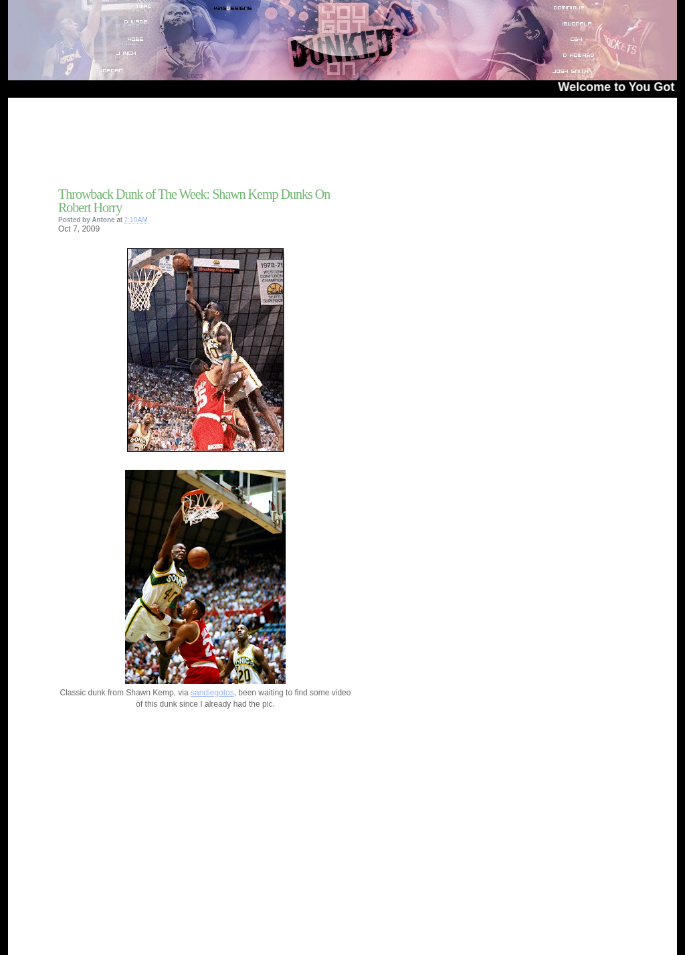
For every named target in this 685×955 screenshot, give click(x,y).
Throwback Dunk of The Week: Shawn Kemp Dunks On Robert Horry (194, 201)
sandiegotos (212, 692)
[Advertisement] (214, 146)
